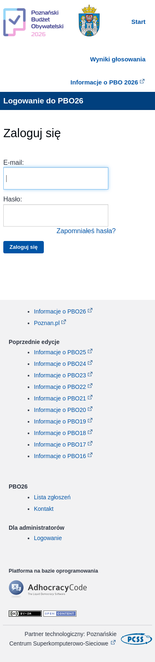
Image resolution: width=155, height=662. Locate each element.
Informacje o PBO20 (60, 410)
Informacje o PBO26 (60, 311)
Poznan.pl (47, 323)
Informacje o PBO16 (60, 456)
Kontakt (43, 508)
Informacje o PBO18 (60, 433)
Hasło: (59, 216)
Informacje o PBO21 (60, 398)
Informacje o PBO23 (60, 375)
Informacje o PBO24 (60, 363)
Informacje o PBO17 (60, 444)
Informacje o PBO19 (60, 421)
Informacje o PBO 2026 (104, 82)
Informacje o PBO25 (60, 352)
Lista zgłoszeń (52, 497)
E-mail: (55, 174)
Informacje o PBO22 (60, 387)
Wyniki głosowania (117, 59)
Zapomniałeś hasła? (86, 230)
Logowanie (48, 538)
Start (138, 21)
